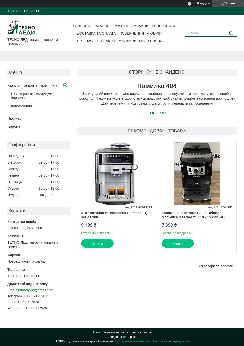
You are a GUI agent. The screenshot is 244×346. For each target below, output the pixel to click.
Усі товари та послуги (215, 266)
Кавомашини (21, 106)
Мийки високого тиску (141, 41)
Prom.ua (145, 332)
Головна (81, 26)
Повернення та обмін (141, 33)
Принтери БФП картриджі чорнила (31, 96)
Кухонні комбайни (131, 26)
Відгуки (13, 127)
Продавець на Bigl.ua (122, 337)
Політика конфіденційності (171, 341)
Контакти (105, 41)
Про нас (85, 41)
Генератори (163, 26)
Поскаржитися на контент (132, 341)
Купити (97, 243)
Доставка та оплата (96, 33)
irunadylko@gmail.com (36, 290)
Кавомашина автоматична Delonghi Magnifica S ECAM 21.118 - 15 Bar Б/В (193, 215)
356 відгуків (202, 3)
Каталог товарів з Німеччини (32, 85)
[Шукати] (231, 33)
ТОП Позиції (158, 113)
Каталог (101, 26)
